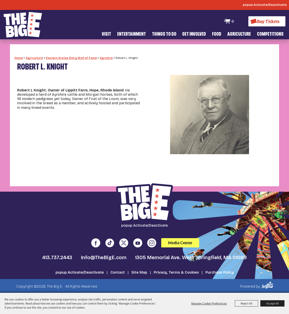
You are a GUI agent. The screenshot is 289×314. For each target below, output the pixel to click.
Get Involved (194, 34)
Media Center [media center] (180, 242)
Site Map (139, 272)
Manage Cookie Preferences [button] (209, 303)
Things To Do (164, 34)
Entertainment (131, 34)
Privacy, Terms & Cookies (176, 272)
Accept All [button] (272, 303)
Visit (106, 34)
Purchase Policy (219, 272)
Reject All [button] (246, 303)
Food (216, 34)
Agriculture (239, 34)
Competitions (270, 34)
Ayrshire (106, 57)
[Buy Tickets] (266, 21)
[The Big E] (23, 25)
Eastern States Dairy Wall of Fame (71, 57)
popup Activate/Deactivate (80, 272)
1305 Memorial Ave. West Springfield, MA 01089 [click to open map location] (191, 257)
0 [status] (232, 21)
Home (18, 57)
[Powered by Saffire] (268, 284)
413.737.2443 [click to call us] (57, 257)
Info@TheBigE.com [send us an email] (103, 257)
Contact (117, 272)
